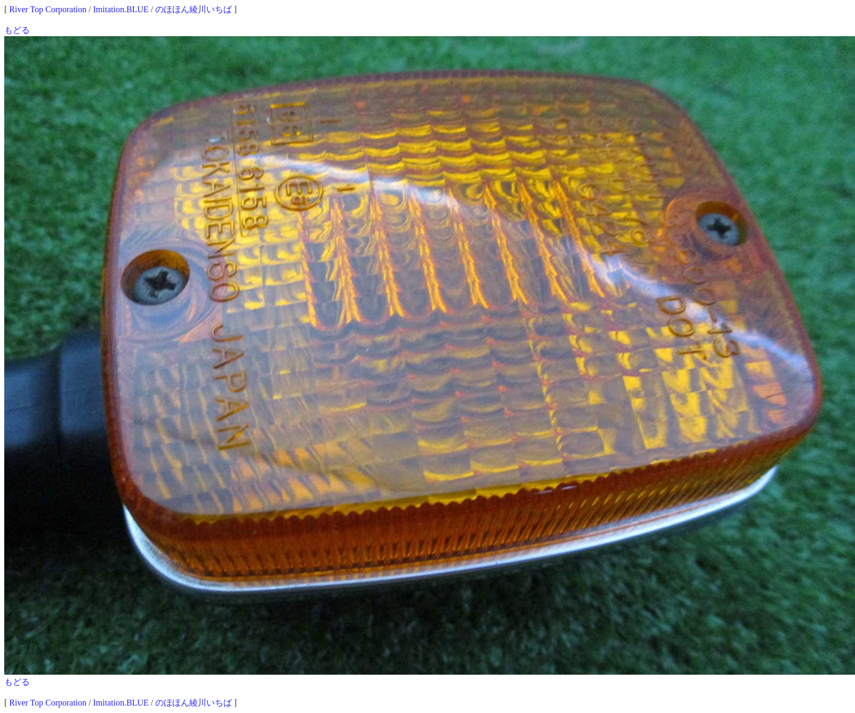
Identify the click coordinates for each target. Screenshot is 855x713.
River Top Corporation (47, 9)
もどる (17, 30)
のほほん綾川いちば (193, 9)
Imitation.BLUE (120, 9)
